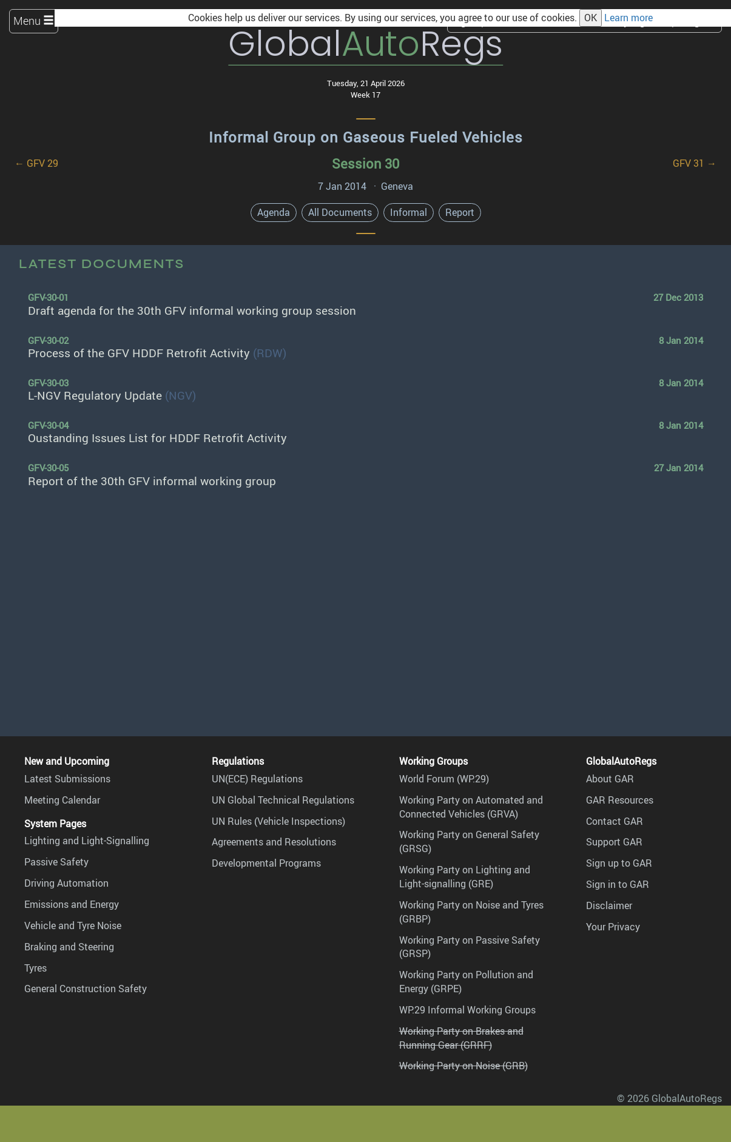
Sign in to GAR (617, 884)
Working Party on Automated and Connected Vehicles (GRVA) (471, 807)
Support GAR (614, 841)
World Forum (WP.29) (444, 778)
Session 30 (365, 163)
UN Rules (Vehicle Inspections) (278, 821)
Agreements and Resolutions (274, 841)
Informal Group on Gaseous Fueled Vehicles (366, 137)
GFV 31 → (694, 163)
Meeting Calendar (62, 800)
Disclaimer (609, 905)
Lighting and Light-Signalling (86, 840)
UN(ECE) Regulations (257, 778)
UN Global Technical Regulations (283, 800)
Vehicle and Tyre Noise (72, 925)
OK (590, 17)
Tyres (35, 968)
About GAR (610, 778)
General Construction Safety (85, 988)
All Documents (340, 212)
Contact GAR (614, 821)
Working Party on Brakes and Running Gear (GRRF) (461, 1038)
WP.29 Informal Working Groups (467, 1009)
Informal (408, 212)
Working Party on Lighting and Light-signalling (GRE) (464, 876)
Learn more (628, 17)
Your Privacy (613, 926)
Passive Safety (56, 861)
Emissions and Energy (71, 904)
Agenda (273, 212)
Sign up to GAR (619, 863)
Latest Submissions (67, 778)
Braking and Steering (69, 946)
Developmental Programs (266, 863)
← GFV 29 (36, 163)
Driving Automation (66, 883)
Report (459, 212)
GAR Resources (619, 800)
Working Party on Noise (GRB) (463, 1065)
